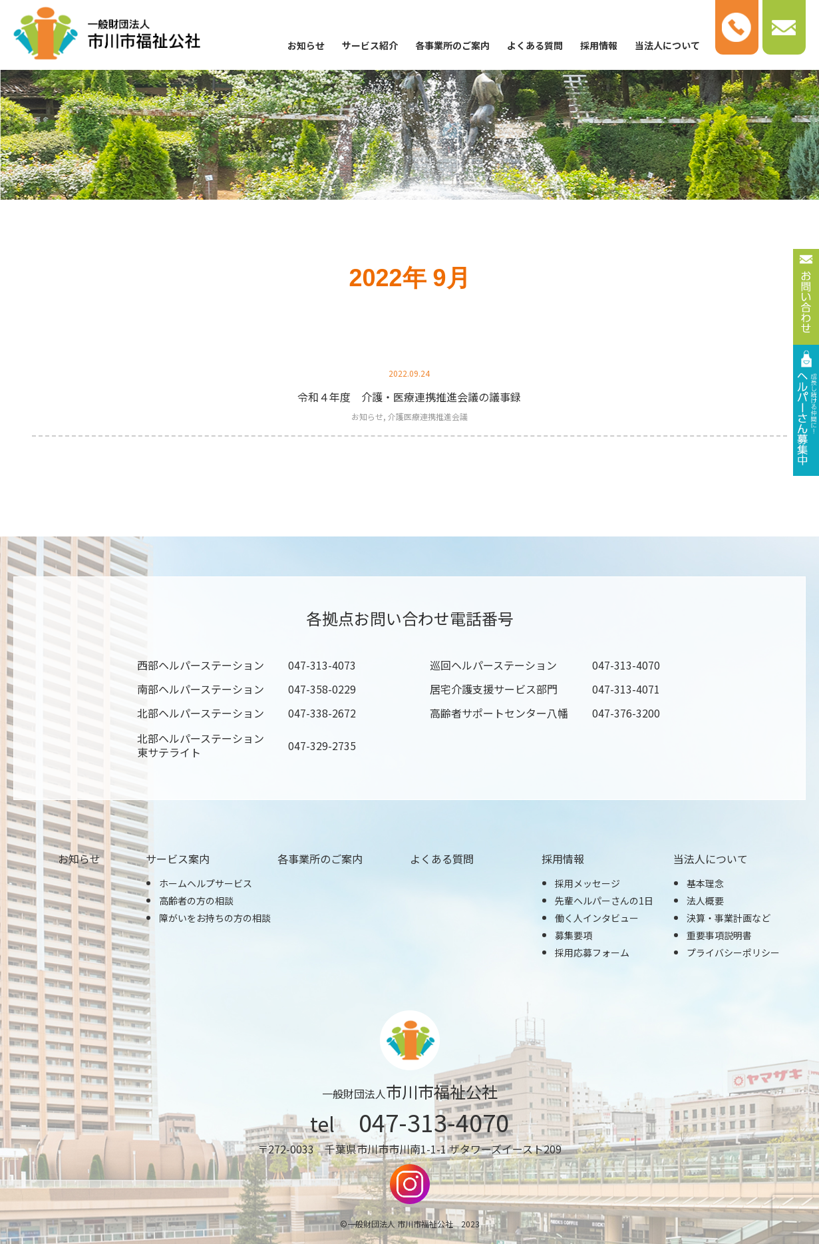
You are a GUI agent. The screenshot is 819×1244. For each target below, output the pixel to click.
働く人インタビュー (597, 918)
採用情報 (598, 45)
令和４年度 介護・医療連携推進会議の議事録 (409, 397)
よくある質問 (535, 45)
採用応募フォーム (592, 952)
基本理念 (705, 883)
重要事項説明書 (719, 935)
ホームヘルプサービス (205, 883)
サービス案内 (178, 858)
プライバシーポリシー (733, 952)
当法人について (667, 45)
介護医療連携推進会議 (428, 416)
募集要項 (573, 935)
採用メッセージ (587, 883)
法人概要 (705, 900)
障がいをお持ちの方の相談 (215, 918)
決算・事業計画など (728, 918)
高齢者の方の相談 (196, 900)
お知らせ (306, 45)
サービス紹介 (370, 45)
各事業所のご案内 (452, 45)
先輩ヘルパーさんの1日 (604, 900)
